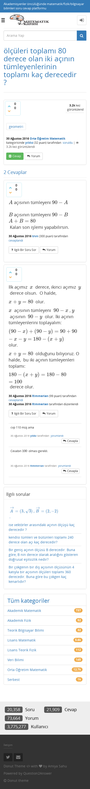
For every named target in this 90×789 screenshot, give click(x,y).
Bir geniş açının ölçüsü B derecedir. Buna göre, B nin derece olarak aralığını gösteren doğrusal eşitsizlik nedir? (43, 554)
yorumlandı (57, 435)
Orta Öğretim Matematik (47, 139)
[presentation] (11, 202)
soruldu (68, 143)
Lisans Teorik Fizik (21, 650)
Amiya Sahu (57, 766)
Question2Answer (37, 773)
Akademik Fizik (19, 620)
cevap (16, 156)
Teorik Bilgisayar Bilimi (25, 630)
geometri (16, 126)
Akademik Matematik (24, 610)
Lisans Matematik (21, 640)
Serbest (13, 679)
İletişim (8, 745)
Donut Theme (14, 766)
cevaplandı (16, 240)
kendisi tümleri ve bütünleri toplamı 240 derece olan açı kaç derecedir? (41, 539)
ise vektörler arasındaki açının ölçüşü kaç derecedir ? (45, 519)
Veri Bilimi (15, 660)
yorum (35, 156)
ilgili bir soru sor (25, 250)
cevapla (72, 441)
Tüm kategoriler (28, 600)
